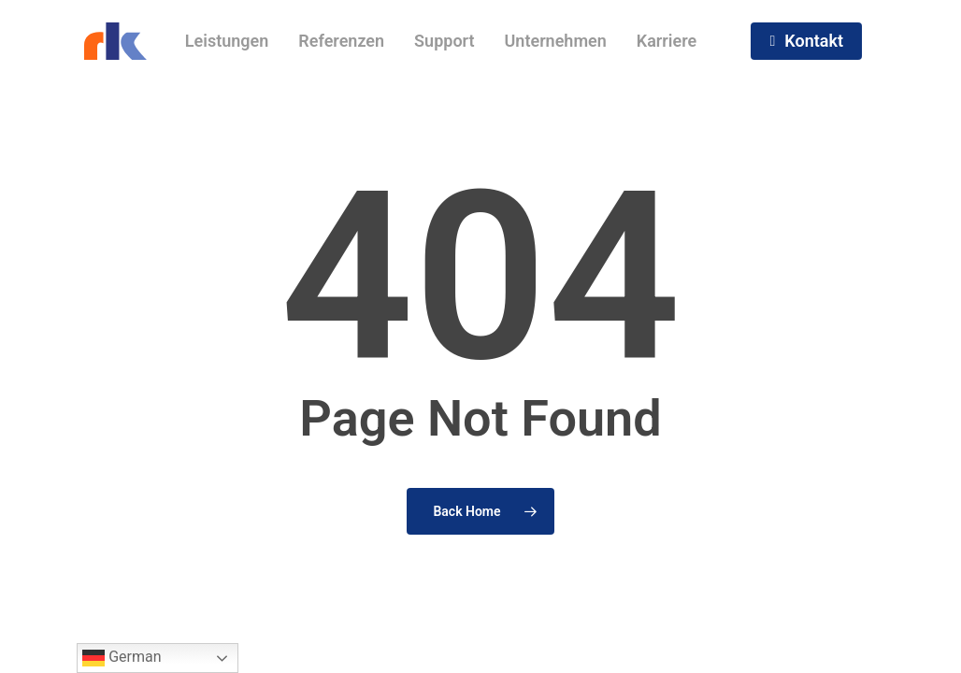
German (121, 658)
